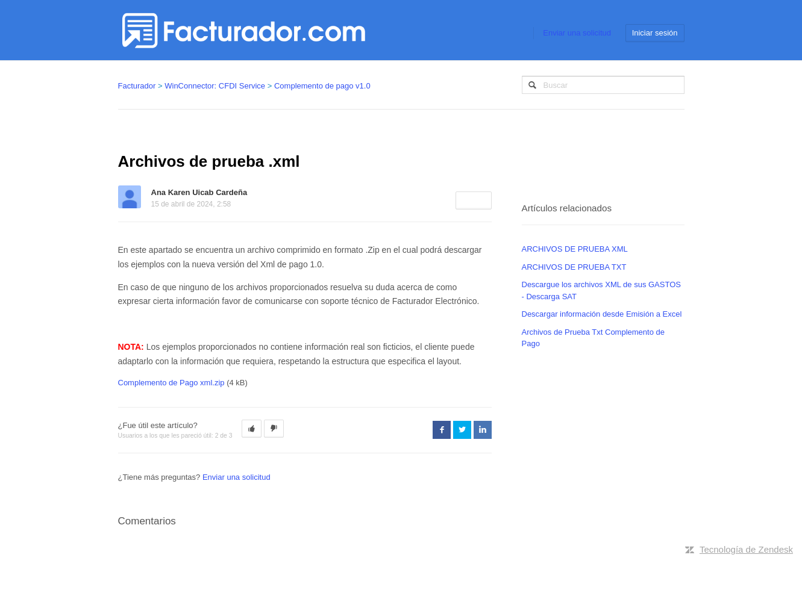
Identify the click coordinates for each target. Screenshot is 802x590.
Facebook (442, 430)
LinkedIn (483, 430)
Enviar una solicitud (577, 32)
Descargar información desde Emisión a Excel (602, 313)
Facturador (137, 85)
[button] (252, 429)
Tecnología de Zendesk (746, 549)
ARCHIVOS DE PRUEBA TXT (574, 267)
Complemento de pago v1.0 (322, 85)
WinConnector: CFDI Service (214, 85)
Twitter (462, 430)
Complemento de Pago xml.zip (171, 382)
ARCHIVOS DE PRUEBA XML (575, 248)
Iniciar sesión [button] (655, 32)
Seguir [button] (473, 200)
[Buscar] (603, 85)
